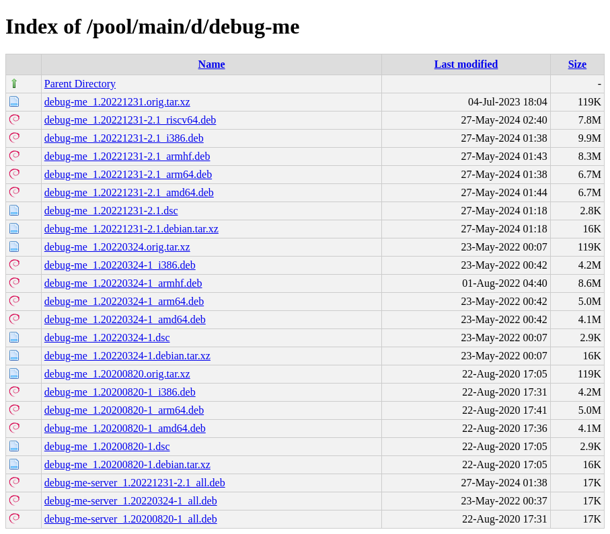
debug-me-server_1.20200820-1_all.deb (130, 519)
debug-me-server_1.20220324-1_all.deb (130, 500)
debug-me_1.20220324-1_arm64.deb (124, 301)
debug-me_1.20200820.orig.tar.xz (117, 374)
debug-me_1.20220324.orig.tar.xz (117, 247)
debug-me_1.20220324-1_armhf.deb (123, 283)
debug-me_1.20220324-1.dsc (107, 337)
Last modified (466, 64)
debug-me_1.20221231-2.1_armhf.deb (127, 156)
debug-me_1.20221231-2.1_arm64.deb (128, 174)
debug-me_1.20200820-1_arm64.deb (124, 410)
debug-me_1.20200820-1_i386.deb (120, 392)
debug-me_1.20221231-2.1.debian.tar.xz (131, 228)
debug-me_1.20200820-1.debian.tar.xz (127, 464)
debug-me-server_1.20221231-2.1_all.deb (134, 482)
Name (211, 64)
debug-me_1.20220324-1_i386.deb (120, 265)
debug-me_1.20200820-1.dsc (107, 446)
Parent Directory (80, 83)
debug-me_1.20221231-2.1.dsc (111, 210)
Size (577, 64)
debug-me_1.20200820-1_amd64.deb (125, 428)
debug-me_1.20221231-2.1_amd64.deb (129, 192)
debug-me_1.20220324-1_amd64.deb (125, 319)
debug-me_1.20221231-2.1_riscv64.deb (130, 120)
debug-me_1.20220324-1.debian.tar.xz (127, 355)
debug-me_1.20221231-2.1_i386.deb (124, 138)
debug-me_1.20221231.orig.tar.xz (117, 101)
